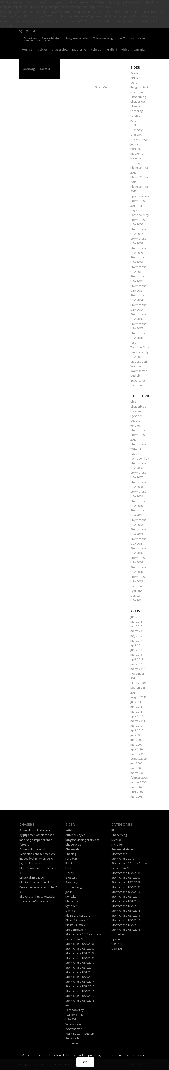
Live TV (122, 38)
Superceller (138, 380)
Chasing (135, 106)
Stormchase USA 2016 (79, 991)
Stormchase (138, 430)
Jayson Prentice (29, 863)
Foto (133, 120)
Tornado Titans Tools (37, 40)
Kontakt (135, 149)
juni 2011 (136, 707)
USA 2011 (136, 357)
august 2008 (138, 759)
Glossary (136, 130)
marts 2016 (137, 631)
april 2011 (136, 716)
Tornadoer (137, 385)
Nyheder (136, 158)
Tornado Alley (139, 347)
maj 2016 (136, 626)
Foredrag (136, 111)
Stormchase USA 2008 (79, 953)
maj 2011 (136, 711)
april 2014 (136, 645)
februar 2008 (139, 778)
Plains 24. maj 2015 (77, 915)
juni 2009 (136, 740)
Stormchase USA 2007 (79, 948)
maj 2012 (136, 664)
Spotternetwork (140, 196)
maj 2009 (136, 744)
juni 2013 (136, 650)
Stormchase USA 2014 (79, 982)
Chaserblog (138, 97)
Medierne (136, 153)
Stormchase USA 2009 (79, 958)
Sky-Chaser (27, 896)
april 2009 (136, 749)
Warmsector (138, 38)
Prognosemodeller (77, 38)
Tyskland (136, 591)
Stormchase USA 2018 (79, 1001)
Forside (135, 116)
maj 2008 (136, 768)
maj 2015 (136, 636)
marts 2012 (137, 669)
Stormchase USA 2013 (79, 977)
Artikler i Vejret (75, 835)
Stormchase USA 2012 (79, 972)
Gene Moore (27, 830)
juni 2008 (136, 763)
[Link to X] (20, 31)
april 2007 (136, 792)
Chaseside (137, 101)
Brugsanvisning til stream (82, 840)
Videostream (139, 361)
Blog (133, 402)
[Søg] (56, 69)
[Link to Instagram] (27, 31)
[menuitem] (52, 38)
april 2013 (136, 659)
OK (85, 1062)
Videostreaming (103, 38)
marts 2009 (137, 754)
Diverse (135, 411)
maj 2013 (136, 655)
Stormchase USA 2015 (79, 986)
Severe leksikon (51, 38)
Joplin (134, 144)
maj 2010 (136, 726)
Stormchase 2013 (122, 858)
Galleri (134, 125)
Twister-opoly (139, 352)
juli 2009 (135, 735)
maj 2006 (136, 797)
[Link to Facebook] (34, 31)
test (133, 342)
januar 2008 (138, 782)
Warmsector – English (79, 1034)
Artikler (70, 830)
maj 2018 (136, 621)
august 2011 (138, 697)
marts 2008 (137, 773)
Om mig (135, 163)
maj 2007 (136, 787)
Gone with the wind (32, 849)
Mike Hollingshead (31, 877)
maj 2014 (136, 640)
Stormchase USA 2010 (79, 963)
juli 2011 (135, 702)
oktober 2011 (139, 683)
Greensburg (138, 139)
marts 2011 (137, 721)
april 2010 (136, 730)
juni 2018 (136, 617)
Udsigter (136, 595)
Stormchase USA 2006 (79, 944)
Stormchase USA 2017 (79, 996)
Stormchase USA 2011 (79, 967)
